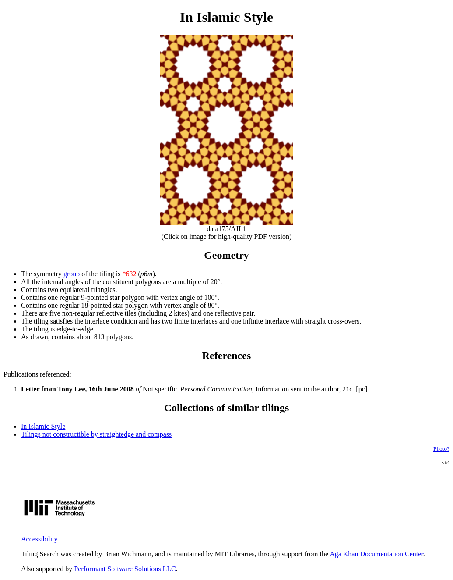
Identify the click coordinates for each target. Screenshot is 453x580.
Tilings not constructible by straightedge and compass (96, 434)
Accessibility (39, 539)
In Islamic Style (43, 426)
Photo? (441, 448)
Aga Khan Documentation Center (376, 554)
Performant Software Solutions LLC (125, 569)
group (71, 274)
